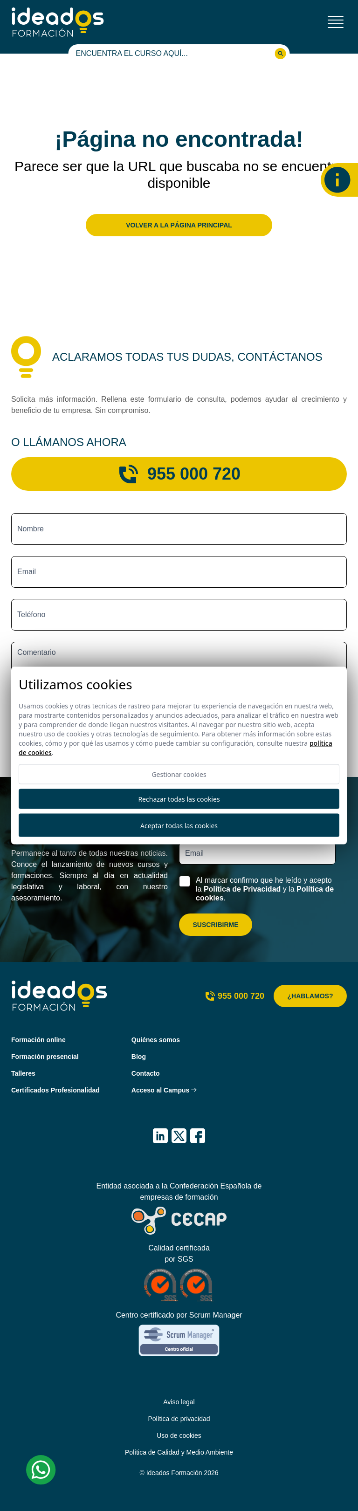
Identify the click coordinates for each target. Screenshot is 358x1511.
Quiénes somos (155, 1040)
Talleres (23, 1073)
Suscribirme (215, 924)
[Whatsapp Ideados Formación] (41, 1470)
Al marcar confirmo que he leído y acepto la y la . (265, 889)
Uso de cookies (179, 1435)
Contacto (145, 1073)
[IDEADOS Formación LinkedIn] (160, 1135)
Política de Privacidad (242, 889)
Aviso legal (178, 1402)
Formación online (38, 1040)
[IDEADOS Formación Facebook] (197, 1135)
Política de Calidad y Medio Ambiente (179, 1452)
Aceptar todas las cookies (179, 825)
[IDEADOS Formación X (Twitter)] (179, 1135)
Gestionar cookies (178, 774)
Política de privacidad (179, 1418)
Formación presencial (45, 1056)
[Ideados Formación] (57, 22)
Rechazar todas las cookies (179, 799)
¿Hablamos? (310, 996)
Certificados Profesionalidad (55, 1090)
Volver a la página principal (179, 225)
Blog (138, 1056)
